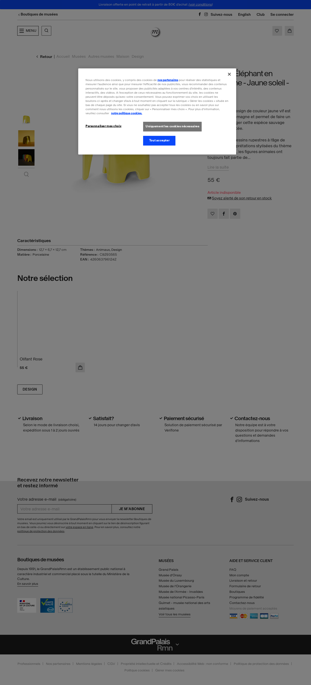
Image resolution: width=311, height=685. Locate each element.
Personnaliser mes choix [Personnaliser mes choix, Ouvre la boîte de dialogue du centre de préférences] (103, 126)
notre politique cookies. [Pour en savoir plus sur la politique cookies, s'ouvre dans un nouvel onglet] (126, 113)
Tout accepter (159, 140)
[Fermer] (229, 74)
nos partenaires (167, 80)
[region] (157, 111)
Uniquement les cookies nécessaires (172, 126)
